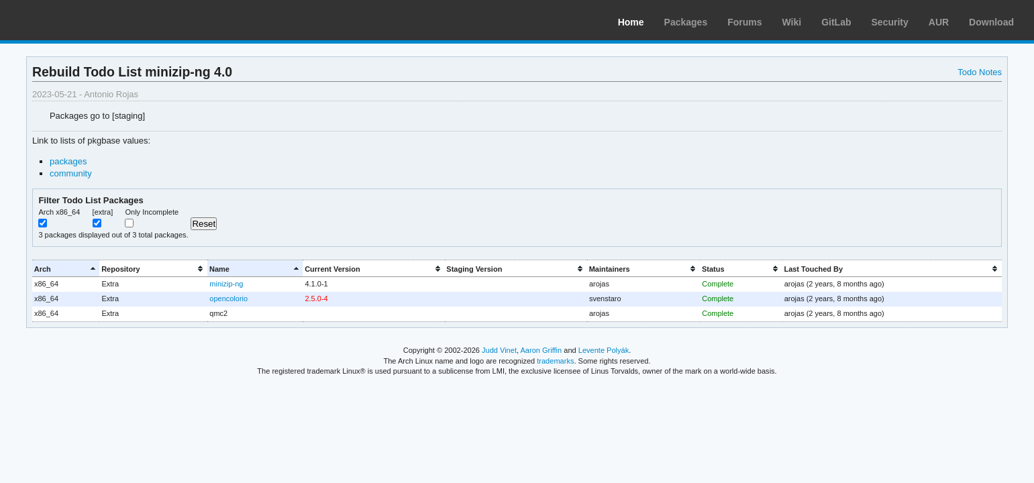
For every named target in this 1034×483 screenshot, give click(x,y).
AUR (939, 22)
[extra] (103, 212)
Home (631, 22)
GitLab (836, 22)
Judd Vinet (499, 350)
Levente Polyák (603, 350)
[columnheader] (65, 268)
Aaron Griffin (541, 350)
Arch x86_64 (59, 212)
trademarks (555, 361)
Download (991, 22)
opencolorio (228, 298)
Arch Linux (74, 20)
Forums (744, 22)
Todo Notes (980, 72)
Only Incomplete (151, 212)
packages (68, 161)
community (71, 173)
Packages (686, 22)
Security (890, 22)
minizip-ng (226, 284)
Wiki (792, 22)
